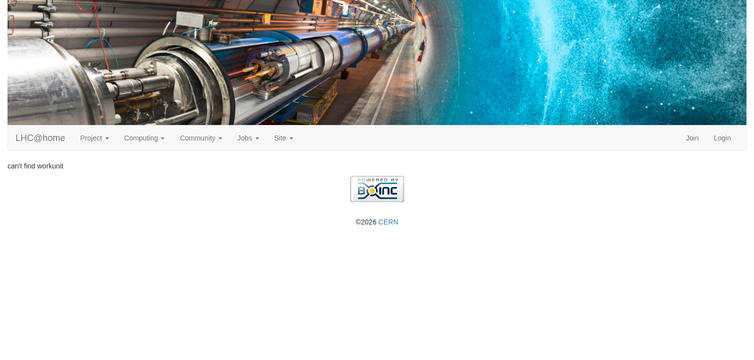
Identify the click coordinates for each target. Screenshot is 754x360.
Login (722, 138)
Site (283, 138)
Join (692, 138)
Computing (144, 138)
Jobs (248, 138)
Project (94, 138)
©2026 (376, 222)
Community (201, 138)
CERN (389, 222)
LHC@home (40, 138)
